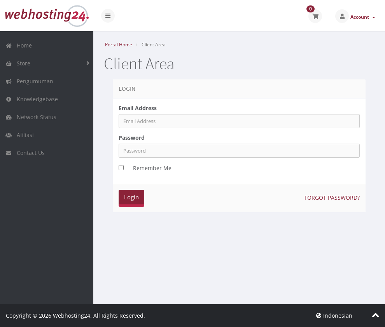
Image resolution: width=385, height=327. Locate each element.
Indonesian (334, 315)
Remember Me (152, 168)
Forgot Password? (332, 197)
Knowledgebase (31, 99)
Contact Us (25, 152)
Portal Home (118, 44)
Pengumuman (29, 81)
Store (17, 63)
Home (18, 45)
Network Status (30, 117)
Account (362, 17)
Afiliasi (19, 135)
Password (132, 137)
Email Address (138, 108)
